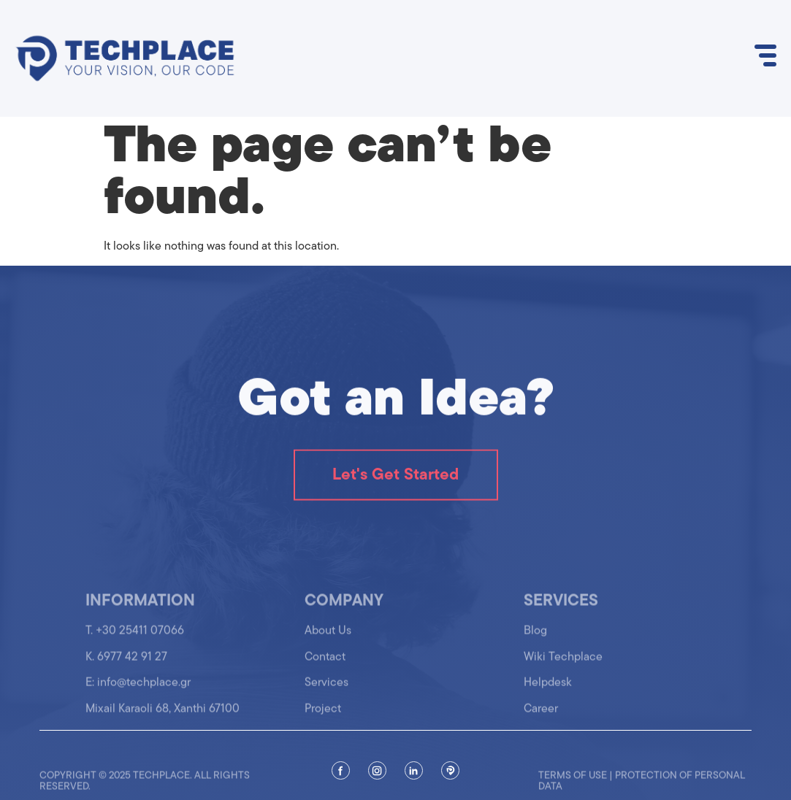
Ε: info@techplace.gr (138, 688)
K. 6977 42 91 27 (126, 663)
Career (541, 714)
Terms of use (572, 782)
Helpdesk (548, 688)
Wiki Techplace (563, 663)
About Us (328, 636)
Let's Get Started (395, 476)
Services (326, 688)
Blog (535, 636)
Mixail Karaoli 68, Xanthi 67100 (162, 714)
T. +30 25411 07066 (134, 636)
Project (323, 714)
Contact (325, 663)
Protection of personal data (641, 788)
